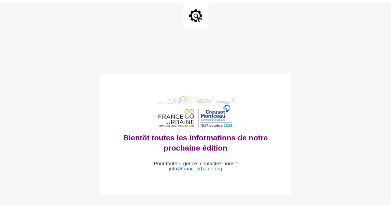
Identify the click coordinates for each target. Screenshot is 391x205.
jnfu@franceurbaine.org (195, 168)
